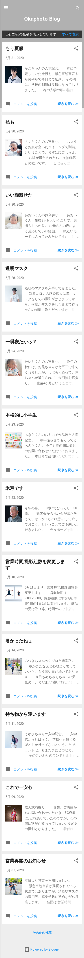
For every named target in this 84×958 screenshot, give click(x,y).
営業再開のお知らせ (25, 861)
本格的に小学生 (21, 415)
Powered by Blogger (42, 949)
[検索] (77, 9)
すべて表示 (70, 34)
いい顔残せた (18, 195)
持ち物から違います (25, 714)
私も (9, 122)
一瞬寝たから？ (21, 341)
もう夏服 (14, 48)
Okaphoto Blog (42, 19)
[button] (76, 49)
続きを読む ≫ (68, 104)
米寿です (14, 488)
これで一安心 (18, 787)
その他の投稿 (42, 932)
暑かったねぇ (18, 641)
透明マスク (16, 268)
